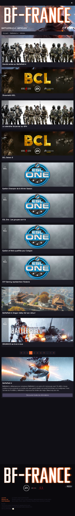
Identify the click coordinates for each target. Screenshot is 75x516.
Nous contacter (23, 498)
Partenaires (6, 501)
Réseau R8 (5, 499)
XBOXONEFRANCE (39, 499)
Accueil (5, 33)
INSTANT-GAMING (45, 501)
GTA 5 (22, 499)
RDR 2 (49, 499)
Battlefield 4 (14, 33)
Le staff (14, 498)
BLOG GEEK (15, 501)
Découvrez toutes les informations (37, 395)
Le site (4, 498)
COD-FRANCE (29, 499)
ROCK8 (14, 499)
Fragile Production (32, 501)
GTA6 (45, 499)
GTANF (18, 499)
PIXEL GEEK (22, 501)
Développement (8, 508)
